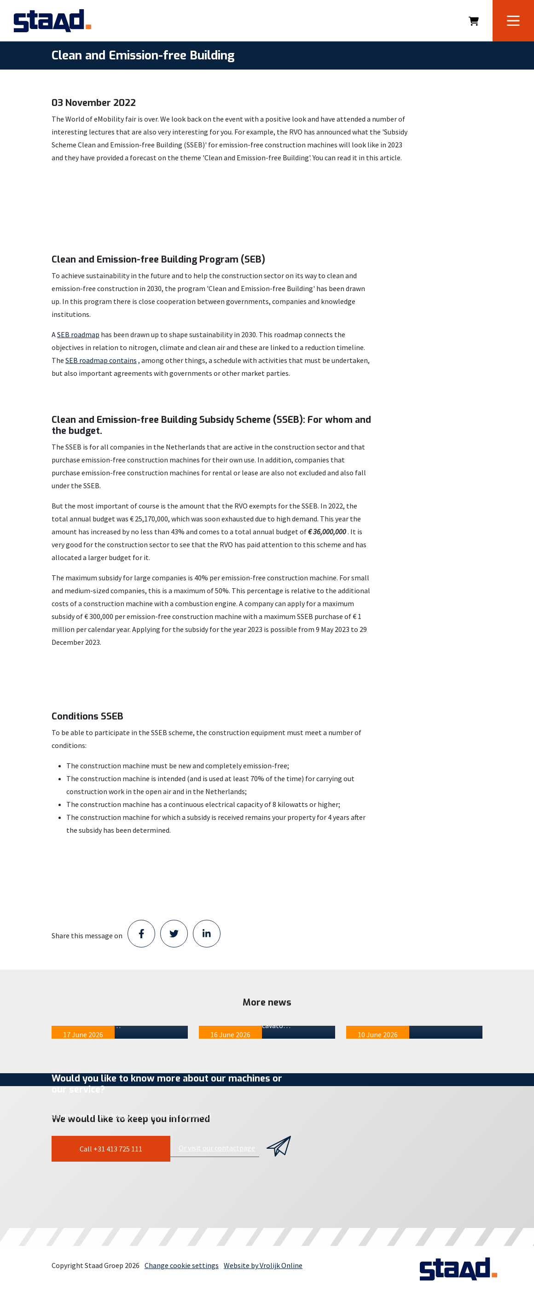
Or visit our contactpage (217, 1147)
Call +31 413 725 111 (111, 1148)
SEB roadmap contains (101, 360)
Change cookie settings (182, 1265)
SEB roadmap (78, 334)
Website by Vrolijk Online (263, 1265)
